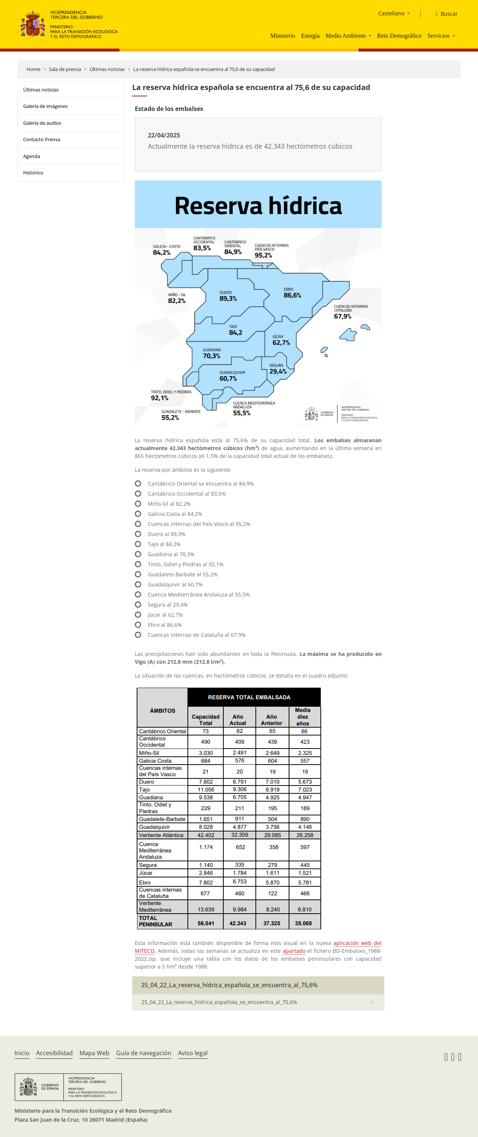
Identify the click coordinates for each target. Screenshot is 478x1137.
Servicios (438, 35)
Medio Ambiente (346, 35)
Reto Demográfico (399, 35)
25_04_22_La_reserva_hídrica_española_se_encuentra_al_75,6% (219, 1002)
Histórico (33, 172)
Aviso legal (193, 1053)
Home (33, 69)
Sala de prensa (65, 69)
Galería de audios (42, 123)
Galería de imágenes (45, 106)
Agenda (31, 156)
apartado (294, 950)
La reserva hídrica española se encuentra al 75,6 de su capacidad (204, 69)
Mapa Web (94, 1053)
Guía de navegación (143, 1053)
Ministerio (282, 35)
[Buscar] (444, 14)
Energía (310, 35)
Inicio (22, 1053)
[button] (370, 35)
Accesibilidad (54, 1053)
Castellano (391, 13)
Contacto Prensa (41, 139)
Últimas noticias (107, 69)
